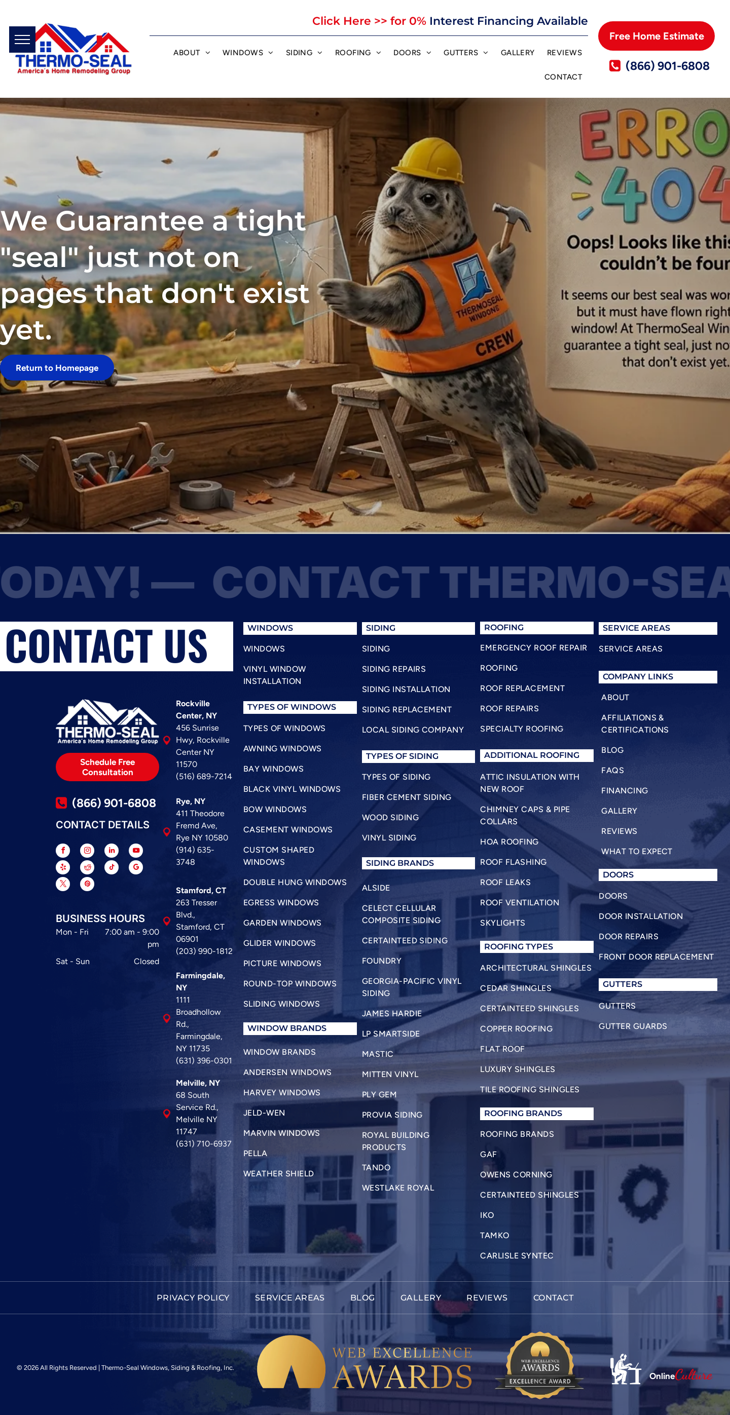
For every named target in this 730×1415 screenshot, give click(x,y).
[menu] (22, 39)
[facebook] (63, 852)
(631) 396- (195, 1060)
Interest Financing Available (508, 21)
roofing (504, 946)
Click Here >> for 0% (369, 21)
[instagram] (87, 852)
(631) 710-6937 (204, 1144)
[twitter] (63, 885)
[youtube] (136, 852)
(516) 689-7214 (204, 776)
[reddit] (87, 868)
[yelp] (63, 868)
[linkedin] (111, 852)
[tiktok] (111, 868)
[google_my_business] (136, 868)
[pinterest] (87, 885)
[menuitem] (191, 54)
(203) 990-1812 (204, 951)
